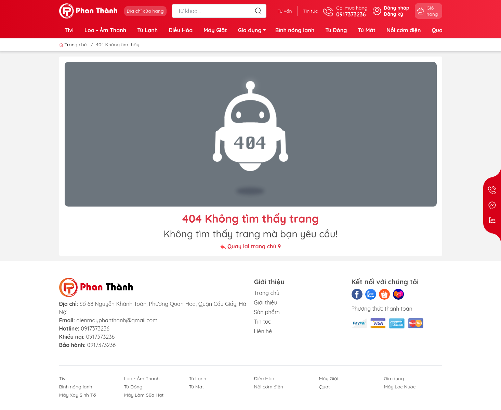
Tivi (69, 30)
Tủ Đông (336, 30)
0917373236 (95, 328)
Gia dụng (254, 31)
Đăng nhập (396, 8)
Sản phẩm (267, 312)
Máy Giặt (215, 30)
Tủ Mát (366, 30)
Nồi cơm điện (403, 30)
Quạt (438, 30)
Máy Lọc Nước (400, 387)
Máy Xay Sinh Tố (77, 395)
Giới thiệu (265, 302)
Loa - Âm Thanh (105, 30)
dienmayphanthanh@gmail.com (116, 320)
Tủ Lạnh (147, 30)
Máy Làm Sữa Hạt (144, 395)
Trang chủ (73, 44)
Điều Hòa (181, 30)
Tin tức (310, 11)
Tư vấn (284, 11)
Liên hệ (263, 331)
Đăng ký (393, 14)
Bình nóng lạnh (295, 30)
